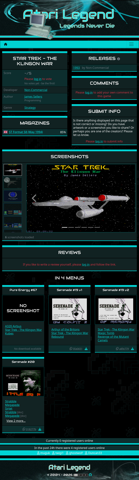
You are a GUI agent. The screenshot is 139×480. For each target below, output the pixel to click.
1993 (76, 68)
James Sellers (33, 97)
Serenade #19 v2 (116, 290)
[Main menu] (131, 44)
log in (37, 79)
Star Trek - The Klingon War (23, 330)
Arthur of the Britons (65, 329)
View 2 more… (16, 421)
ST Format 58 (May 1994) (26, 132)
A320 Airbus (13, 326)
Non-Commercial (35, 90)
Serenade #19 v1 (69, 290)
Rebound (57, 337)
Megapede (12, 405)
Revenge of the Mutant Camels (113, 338)
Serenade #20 (23, 362)
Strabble (10, 401)
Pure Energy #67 (23, 290)
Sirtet (8, 409)
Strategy (30, 108)
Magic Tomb (106, 333)
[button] (34, 198)
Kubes (9, 333)
